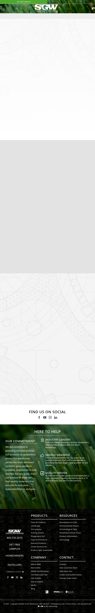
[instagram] (50, 417)
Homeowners (15, 555)
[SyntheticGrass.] (46, 4)
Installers (15, 564)
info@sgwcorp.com (58, 604)
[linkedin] (55, 417)
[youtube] (44, 417)
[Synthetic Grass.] (14, 572)
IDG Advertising (51, 606)
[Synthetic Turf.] (14, 530)
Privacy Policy (71, 604)
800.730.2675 (15, 537)
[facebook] (39, 417)
